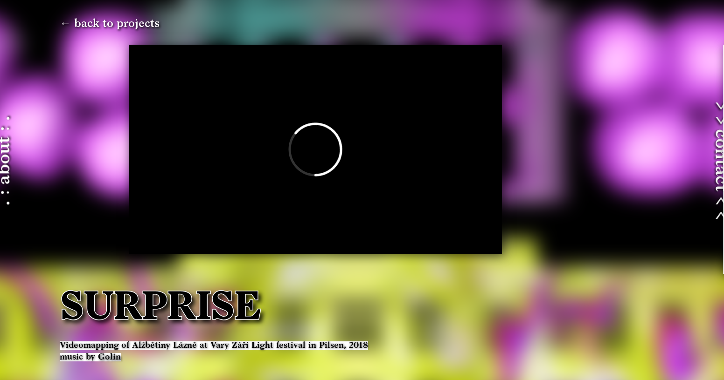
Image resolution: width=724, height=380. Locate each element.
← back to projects (110, 23)
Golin (109, 357)
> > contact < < (676, 160)
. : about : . (49, 161)
